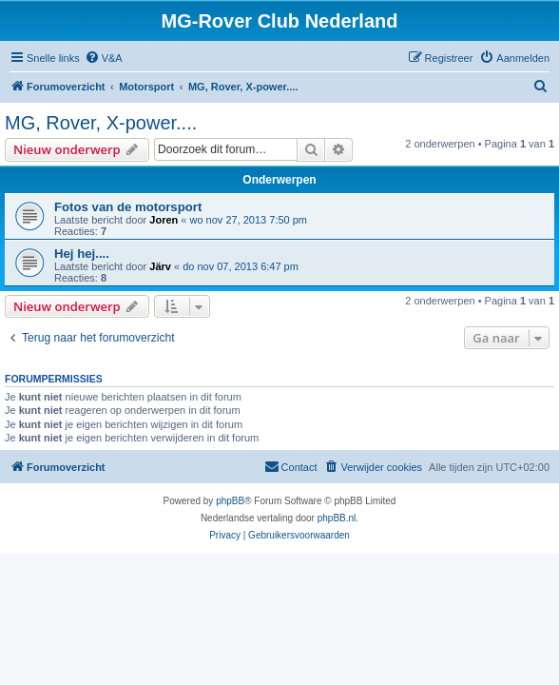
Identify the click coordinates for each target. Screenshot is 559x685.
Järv (160, 266)
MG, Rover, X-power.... (101, 122)
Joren (163, 219)
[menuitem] (104, 58)
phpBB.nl (337, 518)
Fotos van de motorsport (128, 207)
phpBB (230, 501)
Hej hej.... (81, 253)
